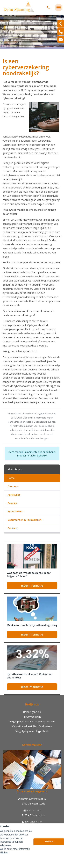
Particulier (14, 494)
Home (11, 478)
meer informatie (32, 585)
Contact (12, 528)
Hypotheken (15, 511)
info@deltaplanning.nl (32, 827)
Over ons (13, 486)
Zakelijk (12, 503)
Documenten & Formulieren (24, 519)
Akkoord (49, 849)
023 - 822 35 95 (32, 822)
